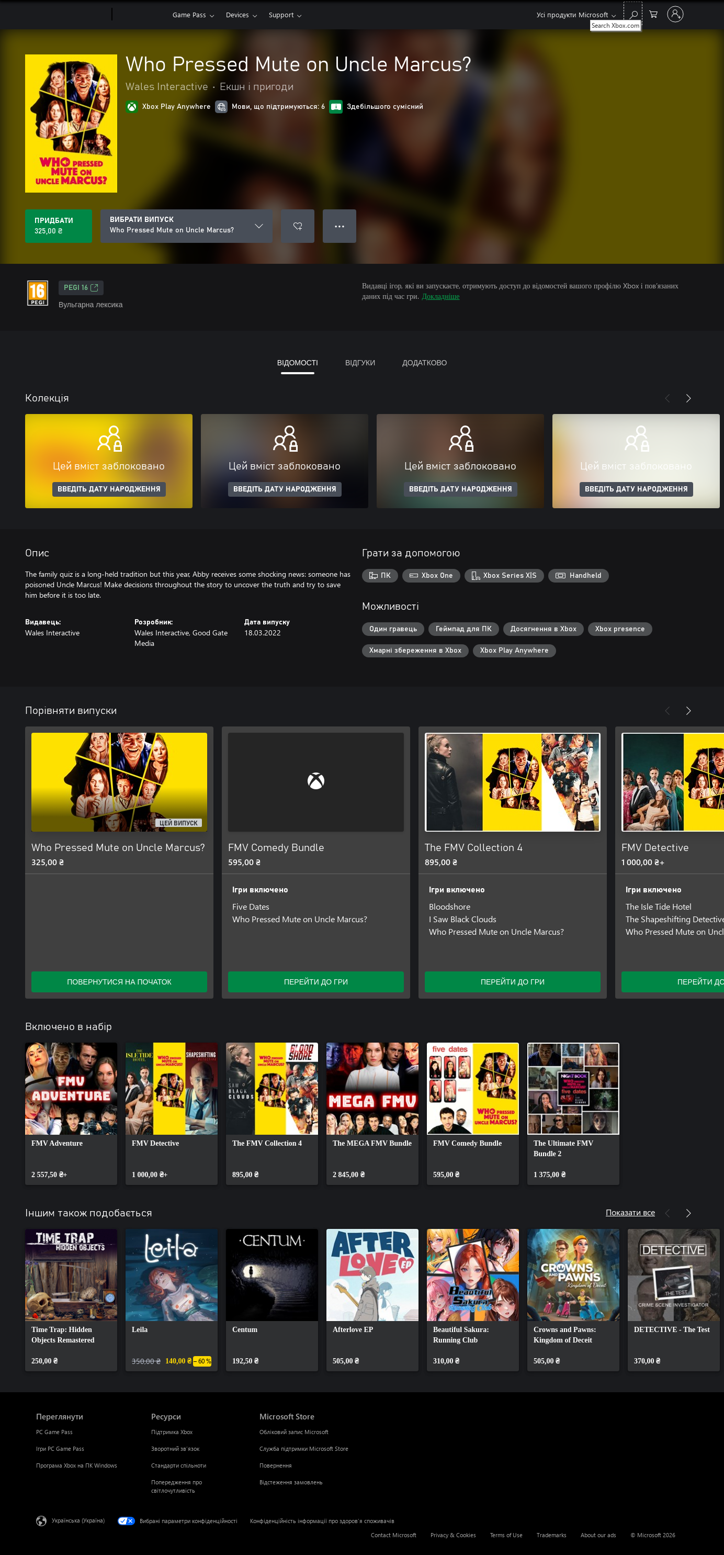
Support (281, 14)
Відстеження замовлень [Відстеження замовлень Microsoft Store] (291, 1482)
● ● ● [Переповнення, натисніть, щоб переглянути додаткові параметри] (340, 226)
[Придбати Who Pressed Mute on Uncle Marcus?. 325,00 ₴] (58, 226)
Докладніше (441, 296)
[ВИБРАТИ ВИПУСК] (186, 226)
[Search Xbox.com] (633, 13)
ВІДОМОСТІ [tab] (297, 362)
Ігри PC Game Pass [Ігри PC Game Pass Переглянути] (60, 1448)
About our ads (598, 1534)
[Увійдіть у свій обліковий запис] (675, 14)
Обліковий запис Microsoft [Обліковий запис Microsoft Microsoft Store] (294, 1431)
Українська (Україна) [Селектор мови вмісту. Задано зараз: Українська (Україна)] (78, 1520)
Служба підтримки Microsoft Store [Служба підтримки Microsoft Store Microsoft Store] (303, 1448)
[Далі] (688, 398)
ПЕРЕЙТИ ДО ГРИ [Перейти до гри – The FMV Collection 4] (513, 982)
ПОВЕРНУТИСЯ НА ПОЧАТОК (119, 982)
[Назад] (667, 398)
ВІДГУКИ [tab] (360, 362)
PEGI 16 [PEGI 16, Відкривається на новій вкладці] (81, 288)
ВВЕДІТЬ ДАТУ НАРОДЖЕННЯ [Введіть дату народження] (109, 489)
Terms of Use (506, 1534)
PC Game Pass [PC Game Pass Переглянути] (54, 1431)
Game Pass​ (189, 14)
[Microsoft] (72, 15)
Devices (237, 14)
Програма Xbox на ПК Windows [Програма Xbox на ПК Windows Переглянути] (76, 1465)
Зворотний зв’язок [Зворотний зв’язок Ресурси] (175, 1448)
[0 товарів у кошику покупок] (653, 13)
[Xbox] (141, 15)
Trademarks (552, 1534)
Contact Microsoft (393, 1534)
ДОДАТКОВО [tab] (424, 362)
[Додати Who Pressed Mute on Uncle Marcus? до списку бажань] (297, 226)
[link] (71, 1114)
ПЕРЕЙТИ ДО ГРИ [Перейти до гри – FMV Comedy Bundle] (316, 982)
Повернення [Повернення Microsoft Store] (275, 1465)
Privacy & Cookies (453, 1534)
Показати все (630, 1211)
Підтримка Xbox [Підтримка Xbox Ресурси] (172, 1431)
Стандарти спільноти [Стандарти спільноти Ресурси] (178, 1465)
